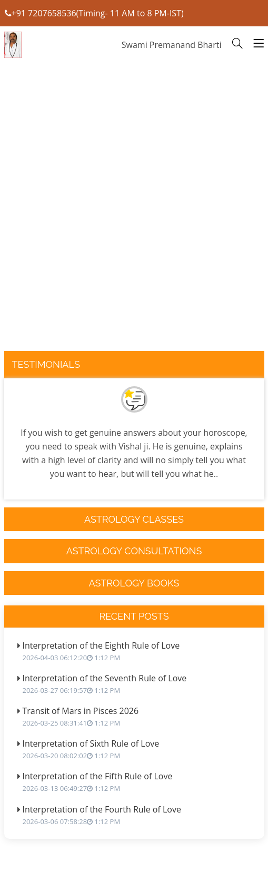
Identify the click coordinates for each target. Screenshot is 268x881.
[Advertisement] (134, 225)
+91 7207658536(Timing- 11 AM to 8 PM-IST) (94, 13)
